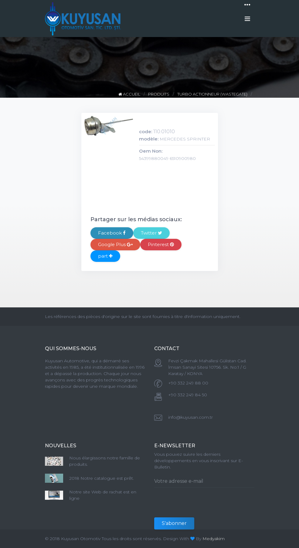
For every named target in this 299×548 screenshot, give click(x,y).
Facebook (112, 233)
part (105, 256)
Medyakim (213, 538)
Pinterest (161, 244)
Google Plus (115, 244)
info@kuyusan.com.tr (190, 417)
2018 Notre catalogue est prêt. (101, 478)
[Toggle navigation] (247, 5)
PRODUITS (158, 94)
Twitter (151, 233)
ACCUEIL (129, 94)
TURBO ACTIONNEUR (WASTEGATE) (212, 94)
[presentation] (200, 505)
